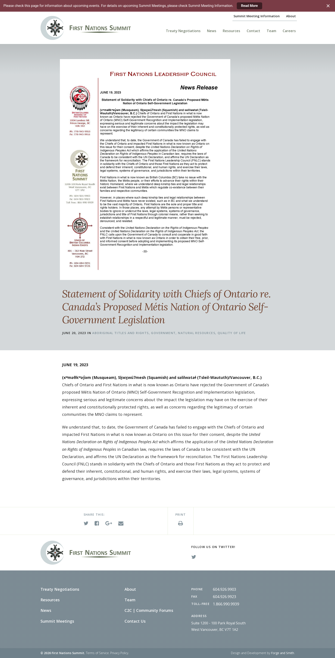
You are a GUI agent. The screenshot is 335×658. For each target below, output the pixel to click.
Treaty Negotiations (183, 30)
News (211, 30)
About (291, 16)
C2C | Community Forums (149, 610)
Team (271, 30)
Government (163, 333)
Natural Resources (196, 333)
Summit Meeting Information (257, 16)
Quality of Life (232, 333)
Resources (231, 30)
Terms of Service (97, 653)
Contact (253, 30)
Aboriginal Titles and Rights (120, 333)
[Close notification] (328, 5)
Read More (249, 6)
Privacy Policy (119, 653)
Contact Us (135, 621)
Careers (289, 30)
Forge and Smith (282, 653)
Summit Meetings (57, 621)
